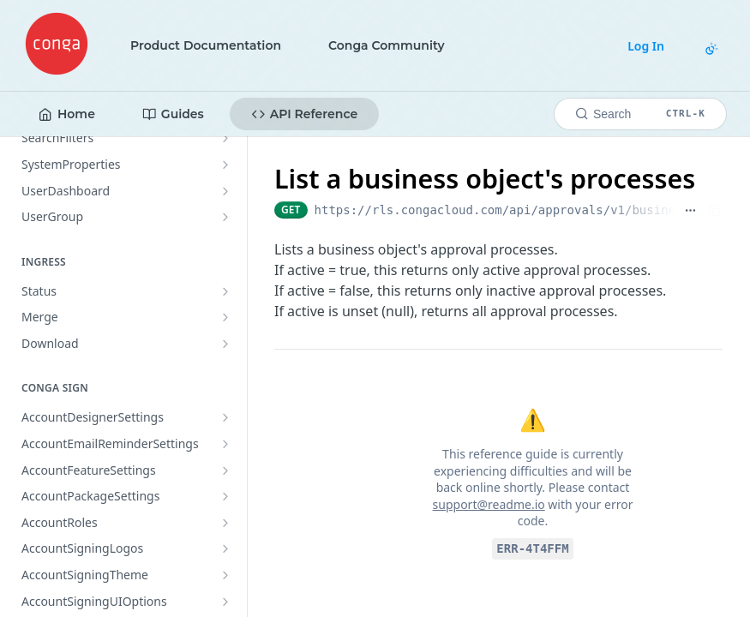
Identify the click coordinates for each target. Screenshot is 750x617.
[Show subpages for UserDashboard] (225, 191)
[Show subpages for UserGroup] (225, 217)
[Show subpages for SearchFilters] (225, 138)
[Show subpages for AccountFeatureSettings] (225, 470)
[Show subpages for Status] (225, 291)
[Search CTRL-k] (640, 114)
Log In (645, 46)
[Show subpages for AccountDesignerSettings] (225, 417)
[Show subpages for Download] (225, 343)
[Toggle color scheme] (711, 49)
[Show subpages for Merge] (225, 317)
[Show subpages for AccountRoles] (225, 523)
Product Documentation (205, 45)
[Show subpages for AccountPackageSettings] (225, 496)
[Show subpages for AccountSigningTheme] (225, 575)
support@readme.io (489, 504)
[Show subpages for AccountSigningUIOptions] (225, 601)
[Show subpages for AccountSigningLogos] (225, 548)
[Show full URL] (690, 210)
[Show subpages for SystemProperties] (225, 164)
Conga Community (386, 45)
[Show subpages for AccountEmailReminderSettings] (225, 444)
